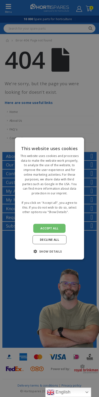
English (59, 392)
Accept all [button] (49, 228)
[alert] (49, 198)
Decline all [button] (49, 240)
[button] (49, 251)
